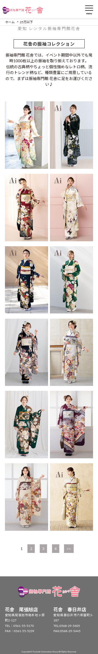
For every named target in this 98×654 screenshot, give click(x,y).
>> (69, 548)
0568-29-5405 (70, 626)
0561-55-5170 (23, 626)
